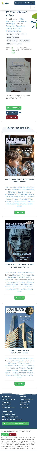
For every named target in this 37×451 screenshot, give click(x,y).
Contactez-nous (8, 414)
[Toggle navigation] (33, 7)
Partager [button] (12, 112)
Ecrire (24, 34)
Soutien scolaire (10, 417)
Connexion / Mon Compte (24, 3)
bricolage (10, 34)
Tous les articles (26, 399)
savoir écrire (17, 44)
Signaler (11, 117)
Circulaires (24, 407)
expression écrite (13, 37)
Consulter (19, 212)
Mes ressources (8, 407)
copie (18, 34)
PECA (9, 44)
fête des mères (12, 41)
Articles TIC (24, 405)
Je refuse (12, 435)
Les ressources (8, 399)
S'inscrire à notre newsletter (15, 423)
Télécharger (13, 108)
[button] (20, 112)
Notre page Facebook (12, 419)
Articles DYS (25, 402)
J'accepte (4, 435)
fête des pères (24, 41)
